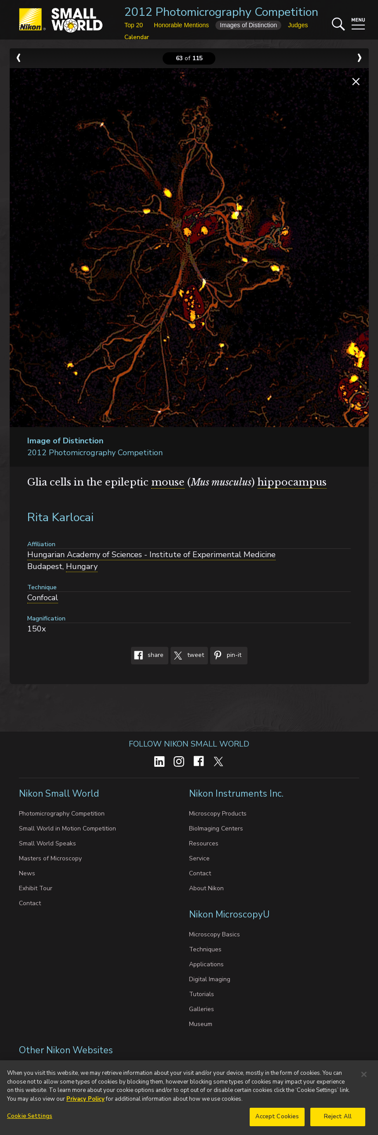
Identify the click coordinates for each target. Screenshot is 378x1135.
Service (199, 858)
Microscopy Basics (214, 934)
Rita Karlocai (60, 517)
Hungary (82, 566)
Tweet (187, 655)
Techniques (205, 949)
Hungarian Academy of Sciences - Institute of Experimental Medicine (151, 554)
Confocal (42, 597)
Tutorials (201, 994)
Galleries (201, 1009)
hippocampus (292, 482)
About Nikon (206, 888)
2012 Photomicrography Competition (221, 12)
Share (147, 655)
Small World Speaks (47, 843)
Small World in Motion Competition (67, 828)
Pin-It (225, 655)
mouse (168, 482)
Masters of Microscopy (50, 858)
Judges (298, 25)
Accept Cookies (277, 1120)
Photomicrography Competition (62, 813)
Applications (206, 964)
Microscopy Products (218, 813)
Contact (30, 903)
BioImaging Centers (216, 828)
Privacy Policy (85, 1102)
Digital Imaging (209, 979)
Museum (200, 1024)
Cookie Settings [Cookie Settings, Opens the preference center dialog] (29, 1119)
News (27, 873)
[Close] (364, 1077)
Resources (203, 843)
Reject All (338, 1120)
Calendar (136, 37)
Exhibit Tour (35, 888)
